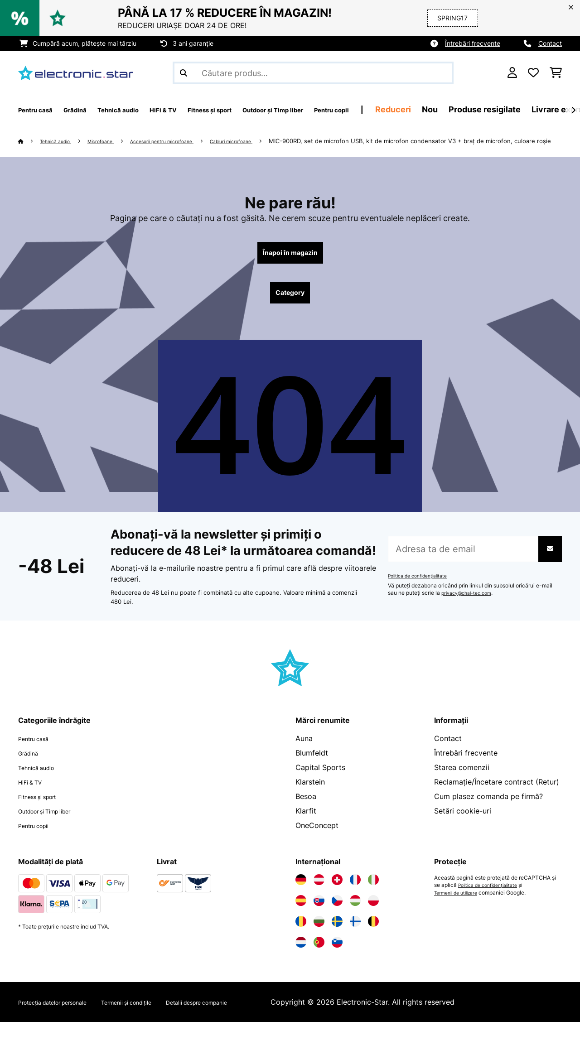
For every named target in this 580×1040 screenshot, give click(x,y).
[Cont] (512, 73)
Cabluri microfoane (274, 140)
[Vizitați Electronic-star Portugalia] (319, 960)
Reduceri (488, 109)
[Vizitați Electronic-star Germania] (300, 897)
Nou (524, 109)
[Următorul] (573, 110)
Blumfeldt (311, 770)
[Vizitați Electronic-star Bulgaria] (319, 939)
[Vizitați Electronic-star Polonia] (373, 918)
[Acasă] (29, 140)
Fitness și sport (44, 814)
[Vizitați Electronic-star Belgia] (373, 939)
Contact (550, 43)
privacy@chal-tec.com (470, 611)
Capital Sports (320, 785)
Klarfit (305, 828)
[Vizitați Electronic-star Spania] (300, 918)
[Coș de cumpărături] (556, 73)
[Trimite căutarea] (183, 72)
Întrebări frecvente (472, 43)
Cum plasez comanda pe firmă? (488, 814)
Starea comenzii (461, 785)
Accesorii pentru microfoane (190, 140)
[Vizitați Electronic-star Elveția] (337, 897)
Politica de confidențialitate (422, 594)
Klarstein (310, 799)
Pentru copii (38, 843)
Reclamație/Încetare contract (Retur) (496, 799)
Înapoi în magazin (290, 265)
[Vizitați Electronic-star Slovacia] (319, 918)
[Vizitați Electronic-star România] (300, 939)
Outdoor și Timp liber (54, 828)
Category (290, 308)
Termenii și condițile (160, 1020)
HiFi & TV (34, 799)
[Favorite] (533, 73)
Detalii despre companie (251, 1020)
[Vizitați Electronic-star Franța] (355, 897)
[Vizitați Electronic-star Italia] (373, 897)
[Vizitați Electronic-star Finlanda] (355, 939)
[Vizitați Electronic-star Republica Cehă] (337, 918)
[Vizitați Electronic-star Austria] (319, 897)
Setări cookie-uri (462, 828)
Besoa (305, 814)
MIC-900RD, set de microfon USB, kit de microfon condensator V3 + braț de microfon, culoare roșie (159, 151)
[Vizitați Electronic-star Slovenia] (337, 960)
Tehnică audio (61, 140)
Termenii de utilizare (459, 910)
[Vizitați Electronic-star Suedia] (337, 939)
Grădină (31, 770)
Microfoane (115, 140)
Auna (304, 756)
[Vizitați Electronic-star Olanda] (300, 960)
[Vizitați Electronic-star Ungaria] (355, 918)
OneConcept (316, 843)
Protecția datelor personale (65, 1020)
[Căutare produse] (313, 73)
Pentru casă (38, 756)
